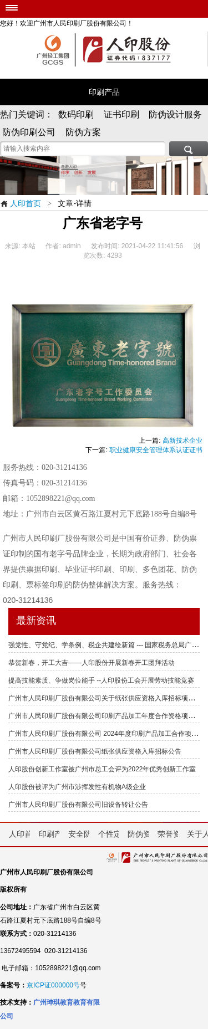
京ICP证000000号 (53, 985)
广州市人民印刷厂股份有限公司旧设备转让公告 (78, 804)
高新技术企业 (182, 440)
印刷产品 (104, 92)
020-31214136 (28, 600)
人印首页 (20, 203)
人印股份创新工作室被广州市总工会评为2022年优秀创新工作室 (102, 769)
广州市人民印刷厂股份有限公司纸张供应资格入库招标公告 (94, 751)
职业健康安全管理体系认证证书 (155, 450)
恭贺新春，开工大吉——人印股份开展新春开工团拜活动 (91, 663)
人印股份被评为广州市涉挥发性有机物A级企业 (77, 787)
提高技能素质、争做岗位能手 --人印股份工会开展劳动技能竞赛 (101, 680)
